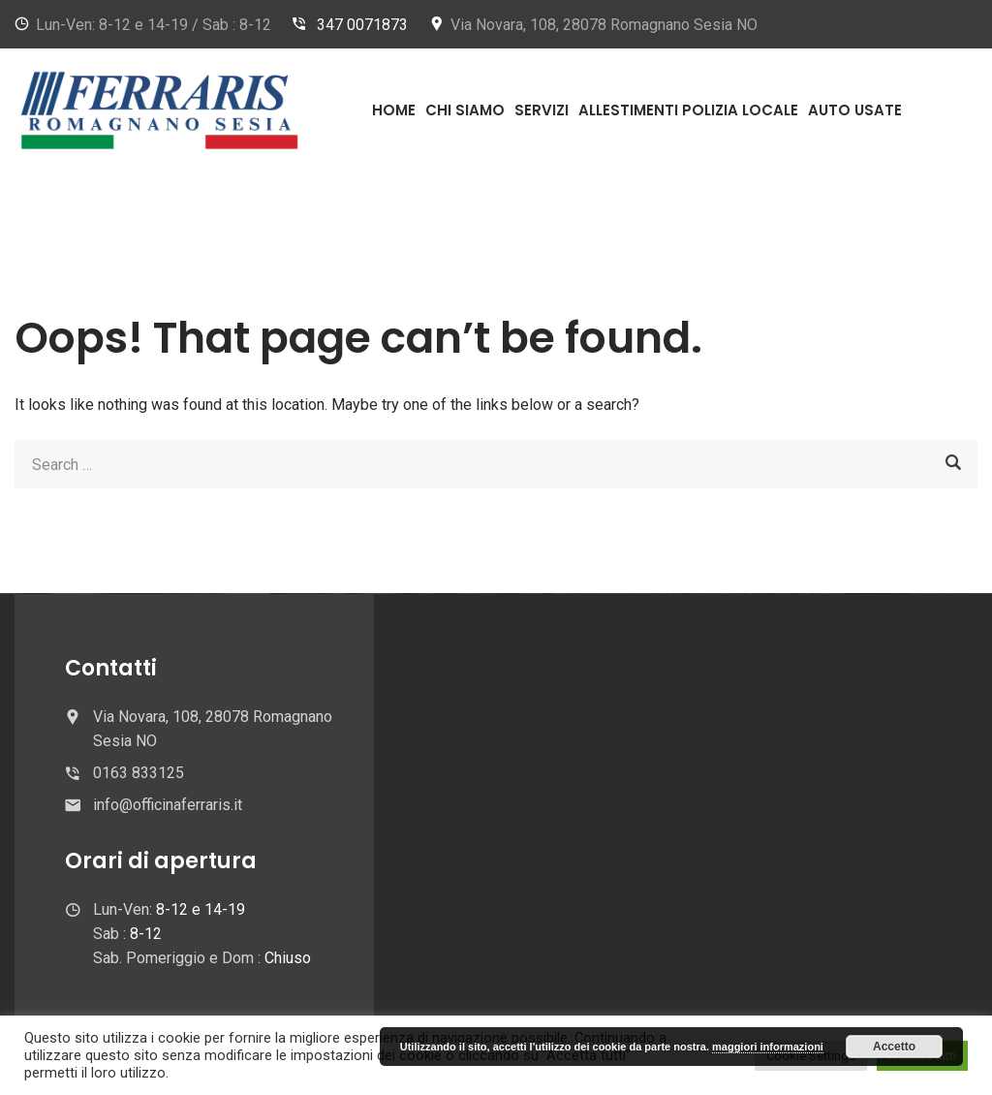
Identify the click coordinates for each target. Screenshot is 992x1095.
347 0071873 (362, 25)
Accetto (894, 1046)
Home (394, 110)
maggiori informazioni (767, 1046)
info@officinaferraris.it (167, 805)
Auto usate (855, 110)
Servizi (541, 110)
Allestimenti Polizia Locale (688, 110)
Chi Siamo (465, 110)
